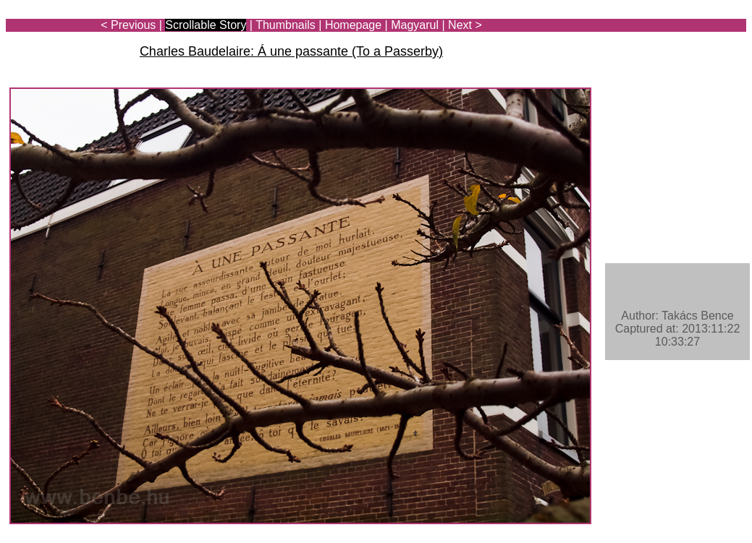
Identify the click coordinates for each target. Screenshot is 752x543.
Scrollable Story (205, 25)
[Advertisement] (661, 52)
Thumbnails (285, 25)
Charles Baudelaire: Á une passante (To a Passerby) (291, 51)
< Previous (128, 25)
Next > (465, 25)
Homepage (353, 25)
